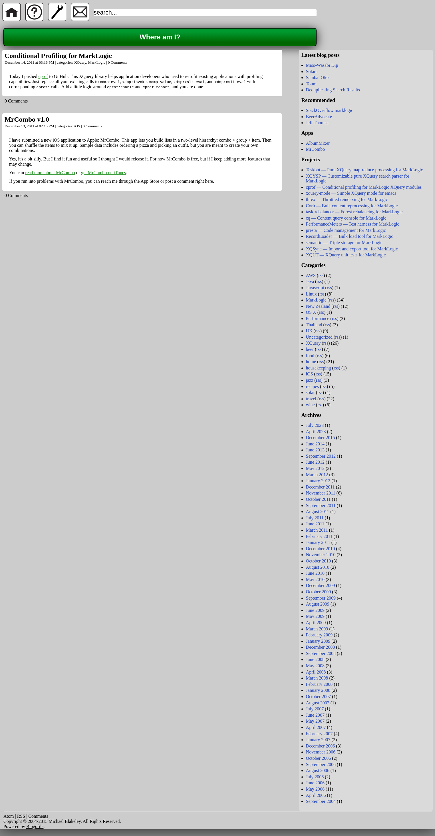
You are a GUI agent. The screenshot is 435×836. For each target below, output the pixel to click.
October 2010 (318, 560)
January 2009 (318, 641)
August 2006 (317, 770)
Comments (38, 816)
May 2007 (315, 721)
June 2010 (315, 573)
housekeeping (318, 367)
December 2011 (320, 487)
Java (310, 281)
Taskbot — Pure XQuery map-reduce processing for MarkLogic (364, 169)
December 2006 (320, 745)
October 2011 (318, 499)
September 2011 (321, 505)
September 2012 (321, 456)
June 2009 (315, 610)
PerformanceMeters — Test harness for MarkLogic (352, 224)
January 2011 (318, 542)
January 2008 (318, 690)
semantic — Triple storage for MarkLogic (344, 242)
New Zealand (318, 306)
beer (310, 349)
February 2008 (319, 684)
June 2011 (315, 523)
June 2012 (315, 462)
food (310, 355)
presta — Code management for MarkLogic (346, 230)
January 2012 (318, 480)
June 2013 (315, 449)
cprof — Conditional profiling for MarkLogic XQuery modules (364, 187)
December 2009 (320, 585)
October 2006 (318, 758)
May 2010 (315, 579)
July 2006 (315, 776)
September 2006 (321, 764)
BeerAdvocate (319, 116)
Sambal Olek (318, 77)
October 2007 (318, 696)
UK (309, 330)
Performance (317, 318)
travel (311, 398)
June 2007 (315, 715)
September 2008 (321, 653)
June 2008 (315, 659)
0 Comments (117, 62)
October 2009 (318, 591)
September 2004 (321, 801)
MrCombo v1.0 (27, 119)
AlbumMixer (318, 143)
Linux (311, 294)
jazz (309, 380)
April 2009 (316, 622)
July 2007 (315, 708)
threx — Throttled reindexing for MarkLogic (347, 199)
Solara (312, 71)
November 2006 (321, 751)
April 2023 (316, 431)
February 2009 (319, 634)
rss (320, 275)
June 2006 (315, 782)
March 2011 (317, 530)
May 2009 (315, 616)
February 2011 (319, 536)
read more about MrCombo (50, 172)
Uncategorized (319, 337)
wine (310, 404)
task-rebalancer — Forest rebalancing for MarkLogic (354, 211)
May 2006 (315, 789)
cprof (43, 76)
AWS (311, 275)
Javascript (315, 287)
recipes (312, 386)
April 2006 (316, 795)
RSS (21, 816)
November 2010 (321, 554)
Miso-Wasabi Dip (322, 65)
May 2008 (315, 665)
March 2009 (317, 628)
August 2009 (317, 604)
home (311, 361)
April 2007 (316, 727)
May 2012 (315, 468)
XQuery (80, 62)
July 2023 (315, 425)
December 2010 (320, 548)
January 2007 (318, 739)
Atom (8, 816)
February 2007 (319, 733)
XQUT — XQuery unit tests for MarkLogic (346, 254)
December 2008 (320, 647)
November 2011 (320, 493)
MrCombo (315, 149)
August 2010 (317, 567)
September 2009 (321, 598)
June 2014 (315, 443)
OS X (311, 312)
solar (310, 392)
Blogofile (34, 826)
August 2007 (317, 702)
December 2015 (320, 437)
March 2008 (317, 678)
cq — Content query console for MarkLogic (346, 218)
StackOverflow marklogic (329, 110)
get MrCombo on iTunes (103, 172)
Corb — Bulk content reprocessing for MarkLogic (352, 205)
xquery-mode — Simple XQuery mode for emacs (351, 193)
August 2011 (317, 511)
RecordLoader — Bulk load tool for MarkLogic (349, 236)
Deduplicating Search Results (333, 89)
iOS (77, 126)
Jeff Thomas (317, 122)
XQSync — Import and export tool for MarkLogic (352, 248)
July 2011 (315, 517)
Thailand (314, 324)
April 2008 (316, 672)
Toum (311, 83)
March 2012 (317, 474)
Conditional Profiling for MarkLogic (58, 55)
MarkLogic (96, 62)
